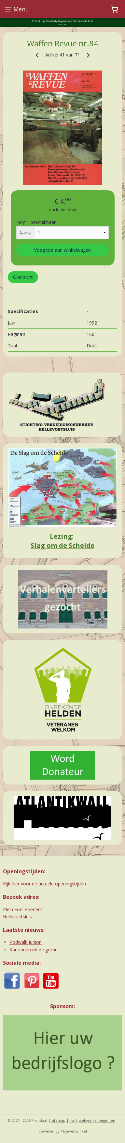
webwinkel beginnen (97, 1120)
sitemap (58, 1120)
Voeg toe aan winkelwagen (62, 249)
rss (72, 1120)
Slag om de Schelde (62, 545)
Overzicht (23, 277)
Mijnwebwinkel (74, 1131)
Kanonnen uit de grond (33, 949)
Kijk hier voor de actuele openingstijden (44, 884)
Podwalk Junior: (25, 942)
